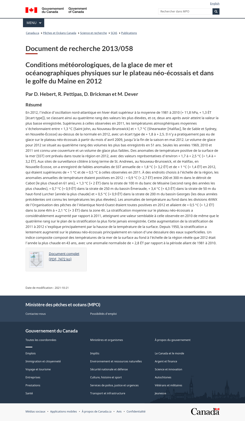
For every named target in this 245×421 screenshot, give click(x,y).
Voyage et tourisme (38, 369)
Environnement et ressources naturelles (116, 361)
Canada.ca (32, 33)
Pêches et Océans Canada (59, 33)
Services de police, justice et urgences (114, 385)
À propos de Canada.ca (96, 411)
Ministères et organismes (106, 340)
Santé (29, 393)
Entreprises (33, 377)
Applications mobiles (63, 411)
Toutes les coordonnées (41, 340)
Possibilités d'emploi (103, 314)
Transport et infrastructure (107, 393)
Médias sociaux (35, 411)
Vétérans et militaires (168, 385)
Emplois (31, 353)
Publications (129, 33)
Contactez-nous (36, 314)
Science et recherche (93, 33)
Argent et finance (166, 361)
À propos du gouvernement (173, 340)
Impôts (94, 353)
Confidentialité (136, 411)
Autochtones (163, 377)
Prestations (33, 385)
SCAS (114, 33)
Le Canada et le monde (169, 353)
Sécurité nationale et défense (109, 369)
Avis (119, 411)
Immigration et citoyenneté (43, 361)
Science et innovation (168, 369)
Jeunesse (160, 393)
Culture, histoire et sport (106, 377)
